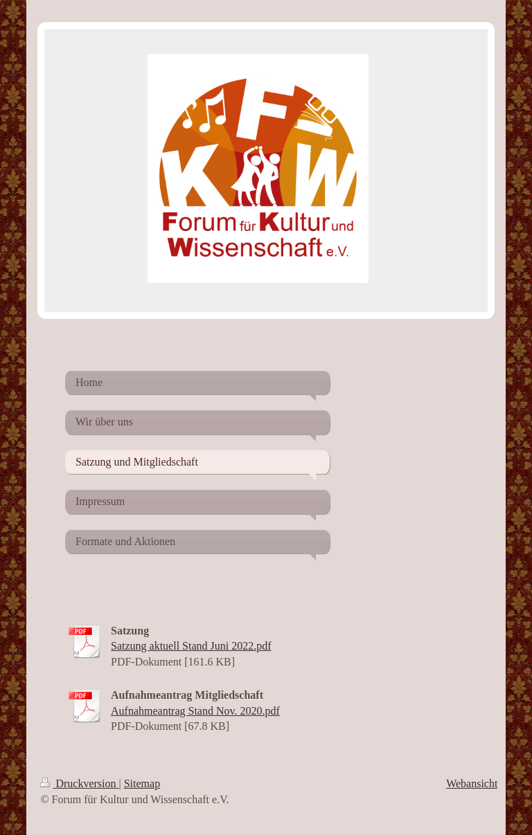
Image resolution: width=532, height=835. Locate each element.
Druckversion (79, 783)
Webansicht (471, 783)
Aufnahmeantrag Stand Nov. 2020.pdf (195, 711)
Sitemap (142, 783)
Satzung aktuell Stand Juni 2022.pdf (191, 646)
